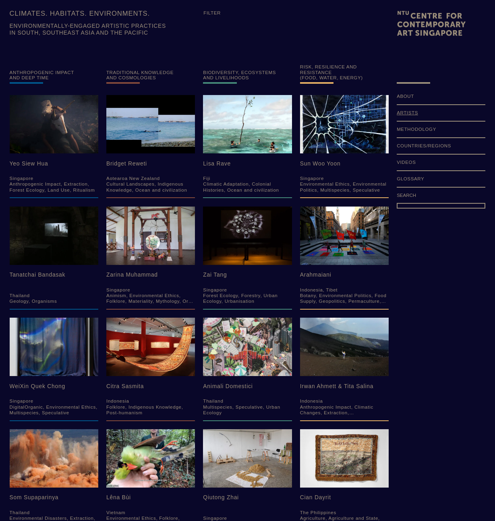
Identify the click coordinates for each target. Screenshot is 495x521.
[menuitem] (441, 99)
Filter (212, 12)
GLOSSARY (410, 178)
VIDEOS (406, 162)
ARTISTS (407, 112)
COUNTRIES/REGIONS (424, 145)
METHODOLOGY (416, 129)
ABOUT (405, 96)
